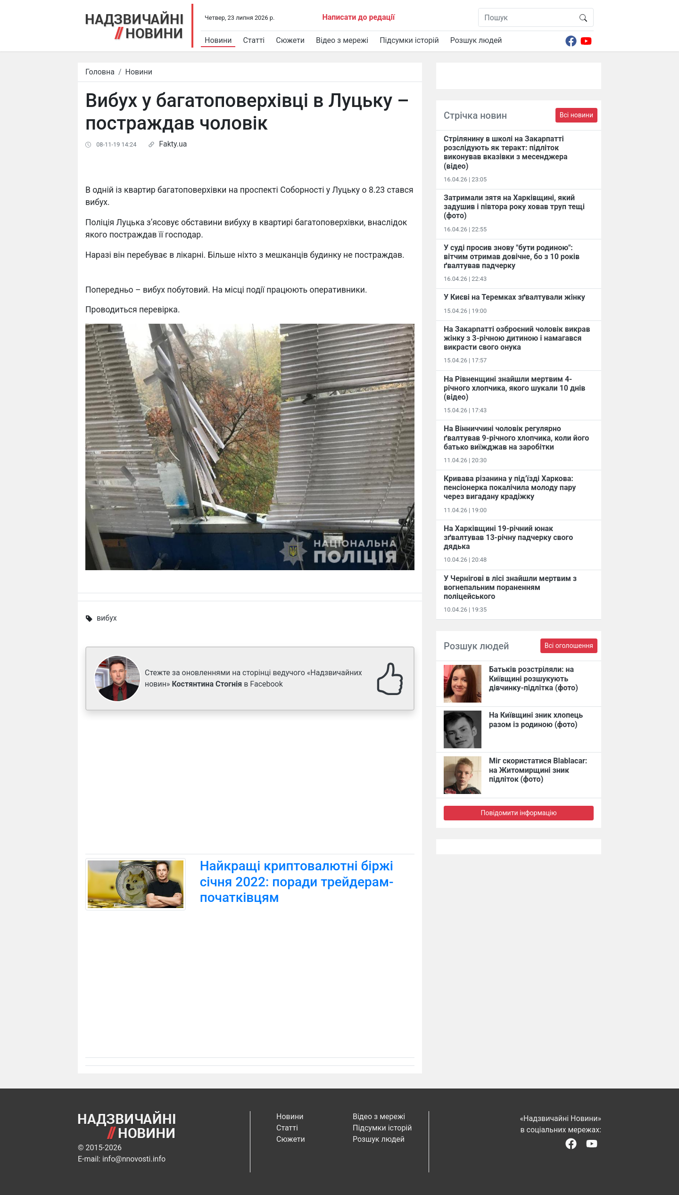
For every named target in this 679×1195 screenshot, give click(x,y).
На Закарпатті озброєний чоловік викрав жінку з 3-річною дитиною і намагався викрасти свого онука (517, 338)
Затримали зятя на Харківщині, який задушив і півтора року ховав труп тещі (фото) (514, 206)
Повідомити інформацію (518, 813)
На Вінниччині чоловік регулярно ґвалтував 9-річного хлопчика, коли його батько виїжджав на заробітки (516, 437)
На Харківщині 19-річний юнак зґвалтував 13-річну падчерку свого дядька (508, 537)
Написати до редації (358, 17)
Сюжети (290, 40)
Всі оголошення (569, 645)
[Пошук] (526, 17)
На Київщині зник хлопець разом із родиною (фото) (536, 719)
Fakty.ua (173, 143)
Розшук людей (476, 40)
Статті (254, 40)
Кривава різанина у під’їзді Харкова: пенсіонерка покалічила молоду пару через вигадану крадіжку (510, 487)
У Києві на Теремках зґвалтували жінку (514, 297)
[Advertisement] (249, 784)
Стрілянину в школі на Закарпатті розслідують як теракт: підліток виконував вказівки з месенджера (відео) (506, 152)
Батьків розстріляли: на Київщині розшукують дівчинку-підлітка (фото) (533, 678)
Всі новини (576, 115)
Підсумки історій (409, 40)
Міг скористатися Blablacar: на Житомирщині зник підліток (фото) (538, 769)
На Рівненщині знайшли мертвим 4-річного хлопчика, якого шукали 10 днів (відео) (514, 388)
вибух (107, 618)
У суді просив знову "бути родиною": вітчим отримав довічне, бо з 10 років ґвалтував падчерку (512, 256)
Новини (218, 40)
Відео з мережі (342, 40)
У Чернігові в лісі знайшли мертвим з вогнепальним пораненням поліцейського (510, 587)
